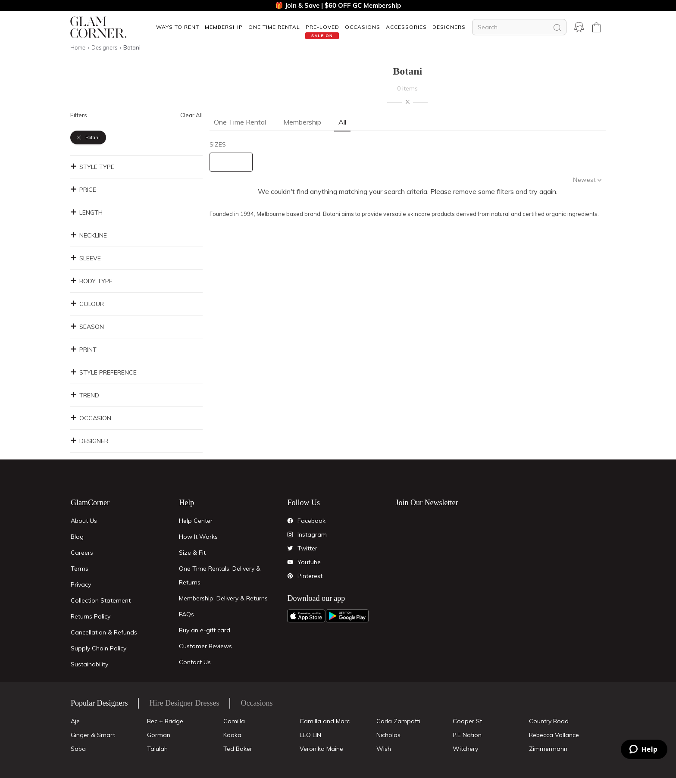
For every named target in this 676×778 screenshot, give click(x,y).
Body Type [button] (91, 281)
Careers (82, 552)
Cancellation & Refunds (104, 632)
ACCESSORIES (406, 27)
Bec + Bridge (165, 721)
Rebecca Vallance (554, 735)
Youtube (309, 562)
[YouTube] (290, 562)
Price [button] (83, 190)
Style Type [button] (92, 167)
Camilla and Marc (325, 721)
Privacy (81, 584)
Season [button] (87, 327)
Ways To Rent (177, 27)
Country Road (549, 721)
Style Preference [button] (103, 372)
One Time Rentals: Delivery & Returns (219, 575)
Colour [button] (87, 304)
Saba (78, 749)
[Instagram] (290, 534)
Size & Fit (192, 552)
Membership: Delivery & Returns (223, 598)
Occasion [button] (90, 418)
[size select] (231, 162)
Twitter (307, 548)
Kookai (233, 735)
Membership (224, 27)
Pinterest (309, 576)
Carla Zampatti (398, 721)
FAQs (186, 614)
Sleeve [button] (85, 258)
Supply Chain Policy (98, 648)
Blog (77, 537)
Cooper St (467, 721)
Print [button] (83, 349)
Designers (449, 27)
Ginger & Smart (93, 735)
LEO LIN (310, 735)
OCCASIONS (362, 27)
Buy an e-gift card (204, 630)
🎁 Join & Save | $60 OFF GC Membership (338, 5)
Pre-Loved (322, 27)
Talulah (157, 749)
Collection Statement (101, 600)
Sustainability (89, 664)
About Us (84, 521)
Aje (75, 721)
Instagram (312, 534)
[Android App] (347, 615)
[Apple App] (306, 615)
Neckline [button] (88, 235)
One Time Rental (274, 27)
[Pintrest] (290, 576)
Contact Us (195, 662)
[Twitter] (290, 548)
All (342, 122)
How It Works (198, 537)
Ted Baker (237, 749)
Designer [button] (89, 441)
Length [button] (86, 212)
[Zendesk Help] (644, 749)
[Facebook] (290, 521)
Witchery (465, 749)
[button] (177, 27)
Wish (383, 749)
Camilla (234, 721)
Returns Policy (90, 616)
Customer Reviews (205, 646)
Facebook (311, 521)
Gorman (158, 735)
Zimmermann (548, 749)
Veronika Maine (321, 749)
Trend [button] (84, 395)
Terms (79, 568)
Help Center (196, 521)
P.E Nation (467, 735)
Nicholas (388, 735)
